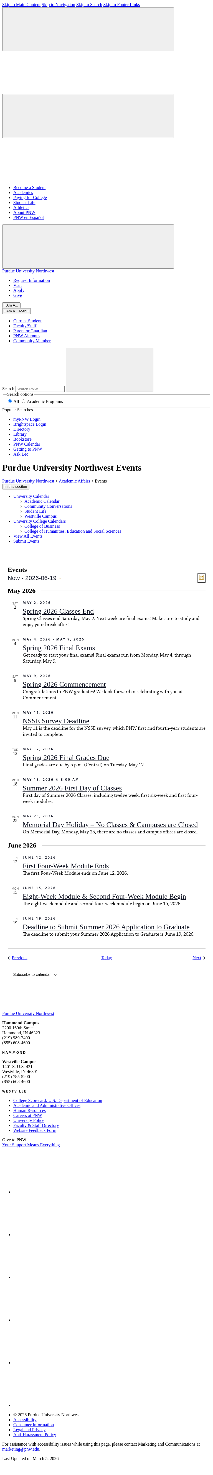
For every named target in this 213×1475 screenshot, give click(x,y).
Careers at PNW (27, 1115)
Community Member (32, 340)
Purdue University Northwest (28, 271)
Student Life (24, 202)
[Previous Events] (17, 957)
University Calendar (31, 496)
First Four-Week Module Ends (66, 866)
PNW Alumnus (26, 335)
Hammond (14, 1052)
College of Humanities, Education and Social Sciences (72, 531)
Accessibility (25, 1419)
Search (8, 388)
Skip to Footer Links (121, 4)
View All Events (27, 536)
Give (17, 295)
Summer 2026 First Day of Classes (72, 788)
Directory (21, 429)
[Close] (16, 311)
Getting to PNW (27, 449)
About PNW (24, 212)
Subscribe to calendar (32, 974)
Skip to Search (89, 4)
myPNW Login (26, 419)
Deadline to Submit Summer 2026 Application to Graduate (106, 927)
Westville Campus (40, 516)
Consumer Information (33, 1424)
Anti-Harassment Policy (34, 1434)
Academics (23, 192)
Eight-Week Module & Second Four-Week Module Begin (104, 896)
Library (20, 434)
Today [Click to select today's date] (106, 957)
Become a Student (29, 187)
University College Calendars (39, 521)
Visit (17, 285)
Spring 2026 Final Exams (59, 648)
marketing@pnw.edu (20, 1449)
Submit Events (26, 541)
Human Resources (29, 1110)
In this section (15, 486)
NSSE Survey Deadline (56, 721)
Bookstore (22, 439)
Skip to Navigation (58, 4)
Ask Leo (21, 454)
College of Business (42, 526)
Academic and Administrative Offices (46, 1105)
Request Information (31, 280)
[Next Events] (198, 957)
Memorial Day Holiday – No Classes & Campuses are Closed (110, 825)
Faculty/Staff (24, 325)
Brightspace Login (29, 424)
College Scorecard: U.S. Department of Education (57, 1100)
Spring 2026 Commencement (64, 684)
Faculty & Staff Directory (36, 1125)
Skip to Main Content (21, 4)
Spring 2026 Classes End (58, 611)
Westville (14, 1091)
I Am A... (11, 305)
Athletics (21, 207)
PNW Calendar (26, 444)
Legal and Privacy (29, 1429)
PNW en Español (28, 217)
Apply (18, 290)
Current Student (27, 320)
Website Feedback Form (34, 1130)
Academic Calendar (42, 501)
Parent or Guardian (30, 330)
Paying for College (30, 197)
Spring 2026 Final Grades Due (66, 758)
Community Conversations (48, 506)
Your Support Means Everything (31, 1144)
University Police (28, 1120)
